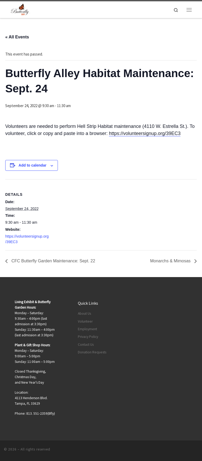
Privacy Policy (88, 336)
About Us (84, 313)
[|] (20, 9)
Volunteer (85, 321)
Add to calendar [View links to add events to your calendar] (33, 165)
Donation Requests (92, 352)
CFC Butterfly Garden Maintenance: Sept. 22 (52, 261)
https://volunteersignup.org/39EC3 (144, 133)
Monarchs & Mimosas (171, 261)
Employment (87, 329)
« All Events (17, 37)
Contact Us (86, 344)
